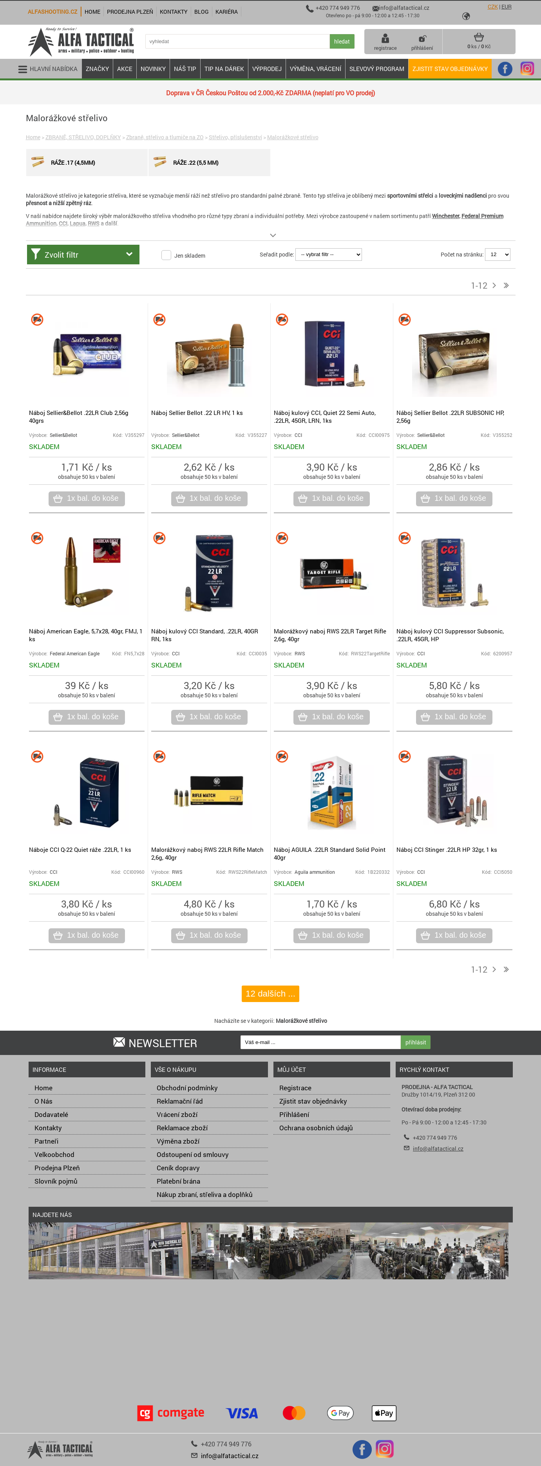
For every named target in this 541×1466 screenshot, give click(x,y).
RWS (300, 654)
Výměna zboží (178, 1141)
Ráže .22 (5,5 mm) (185, 162)
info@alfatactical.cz (438, 1148)
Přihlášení (294, 1114)
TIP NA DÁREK (224, 69)
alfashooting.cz (52, 11)
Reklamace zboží (182, 1127)
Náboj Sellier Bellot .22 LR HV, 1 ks (197, 413)
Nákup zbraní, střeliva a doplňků (205, 1194)
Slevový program (376, 69)
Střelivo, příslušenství (235, 137)
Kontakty (48, 1127)
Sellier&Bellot (63, 435)
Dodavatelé (51, 1114)
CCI (298, 435)
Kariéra (226, 11)
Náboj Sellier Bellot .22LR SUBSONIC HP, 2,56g (450, 416)
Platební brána (178, 1181)
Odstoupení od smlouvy (193, 1154)
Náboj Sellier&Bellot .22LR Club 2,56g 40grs (78, 416)
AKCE (124, 69)
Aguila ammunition (315, 872)
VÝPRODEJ (267, 69)
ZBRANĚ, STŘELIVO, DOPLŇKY (83, 137)
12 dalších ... (270, 994)
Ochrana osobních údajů (316, 1127)
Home (33, 137)
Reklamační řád (180, 1101)
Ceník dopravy (178, 1167)
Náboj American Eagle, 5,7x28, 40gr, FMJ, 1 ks (86, 635)
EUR (506, 6)
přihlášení (422, 41)
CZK (493, 6)
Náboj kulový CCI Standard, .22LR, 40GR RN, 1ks (204, 635)
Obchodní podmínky (187, 1087)
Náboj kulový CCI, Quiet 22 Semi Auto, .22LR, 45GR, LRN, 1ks (325, 416)
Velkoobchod (54, 1154)
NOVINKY (153, 69)
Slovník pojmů (56, 1181)
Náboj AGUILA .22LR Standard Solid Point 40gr (329, 853)
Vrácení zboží (177, 1114)
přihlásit (415, 1042)
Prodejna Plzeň (57, 1167)
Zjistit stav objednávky (450, 69)
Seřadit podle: (277, 254)
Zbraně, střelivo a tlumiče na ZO (165, 137)
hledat (342, 41)
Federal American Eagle (75, 654)
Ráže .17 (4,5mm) (62, 162)
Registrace (295, 1087)
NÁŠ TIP (185, 69)
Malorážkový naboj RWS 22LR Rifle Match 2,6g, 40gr (207, 853)
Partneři (46, 1141)
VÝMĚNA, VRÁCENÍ (315, 69)
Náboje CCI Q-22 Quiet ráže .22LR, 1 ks (80, 849)
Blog (201, 11)
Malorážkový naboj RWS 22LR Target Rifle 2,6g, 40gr (330, 635)
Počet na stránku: (462, 254)
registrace (385, 41)
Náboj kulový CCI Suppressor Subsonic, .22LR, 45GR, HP (450, 635)
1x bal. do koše (92, 498)
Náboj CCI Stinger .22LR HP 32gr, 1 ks (446, 849)
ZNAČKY (97, 69)
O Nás (43, 1101)
